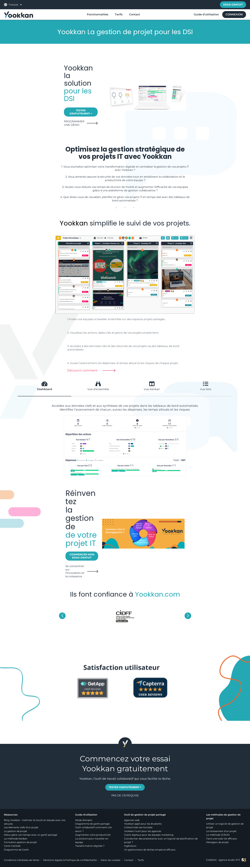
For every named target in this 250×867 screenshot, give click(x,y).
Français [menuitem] (13, 4)
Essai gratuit (233, 4)
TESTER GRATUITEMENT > (81, 112)
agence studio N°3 (232, 860)
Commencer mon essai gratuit (82, 556)
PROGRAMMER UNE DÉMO (74, 123)
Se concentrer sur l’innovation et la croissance (74, 571)
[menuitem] (15, 4)
